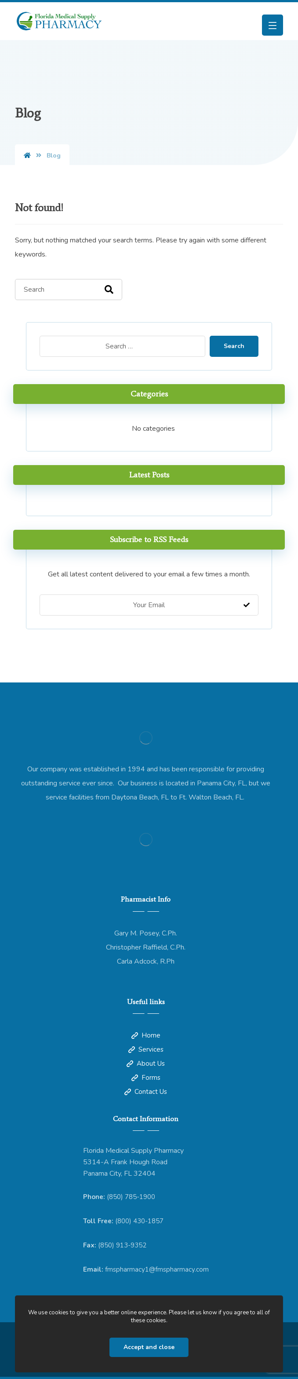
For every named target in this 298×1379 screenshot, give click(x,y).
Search (234, 346)
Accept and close (149, 1347)
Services (146, 1049)
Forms (145, 1077)
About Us (146, 1063)
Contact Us (145, 1091)
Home (145, 1035)
